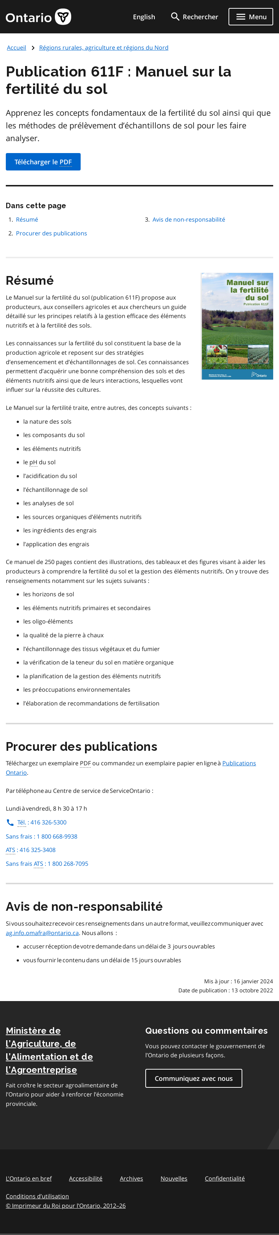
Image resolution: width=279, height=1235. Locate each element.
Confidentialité (225, 1178)
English (144, 16)
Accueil (16, 48)
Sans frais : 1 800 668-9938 (41, 836)
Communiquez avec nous (194, 1078)
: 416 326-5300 (36, 822)
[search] (194, 16)
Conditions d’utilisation (37, 1196)
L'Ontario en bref (29, 1178)
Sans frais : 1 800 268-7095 (47, 864)
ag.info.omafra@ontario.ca (42, 933)
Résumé (27, 219)
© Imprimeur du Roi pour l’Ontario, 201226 (66, 1205)
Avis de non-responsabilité (189, 219)
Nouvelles (174, 1178)
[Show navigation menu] (251, 16)
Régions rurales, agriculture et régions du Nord (104, 48)
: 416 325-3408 (31, 850)
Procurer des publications (51, 233)
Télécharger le (43, 162)
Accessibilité (85, 1178)
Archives (131, 1178)
